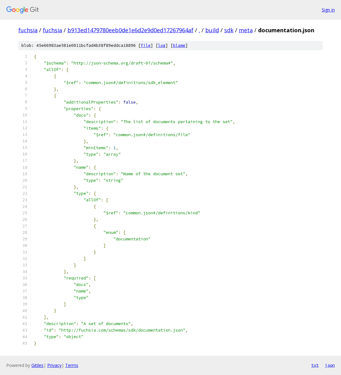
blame (179, 45)
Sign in (328, 10)
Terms (71, 365)
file (146, 45)
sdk (229, 30)
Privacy (54, 365)
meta (246, 30)
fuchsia (28, 30)
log (162, 45)
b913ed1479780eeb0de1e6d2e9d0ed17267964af (130, 30)
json (330, 365)
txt (315, 365)
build (212, 30)
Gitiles (37, 365)
